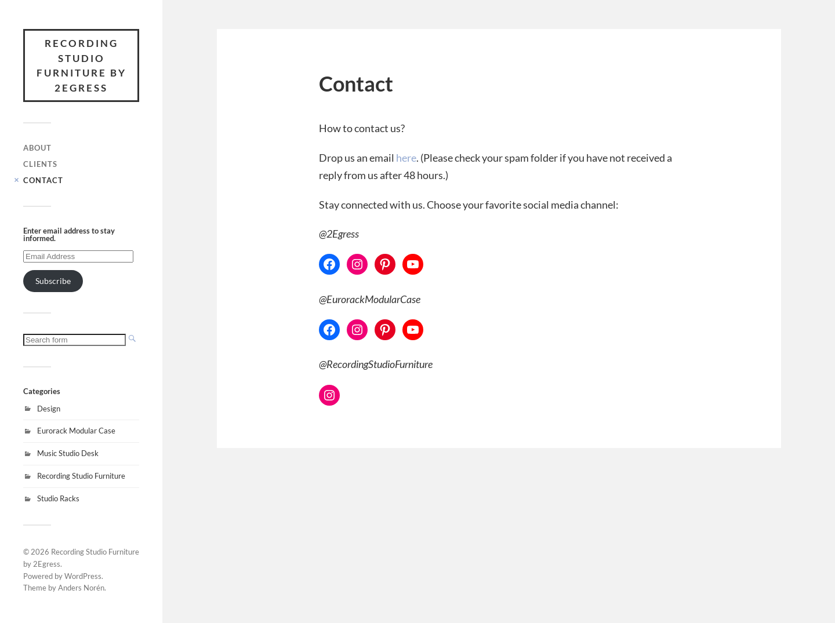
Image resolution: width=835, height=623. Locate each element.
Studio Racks (58, 498)
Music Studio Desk (68, 453)
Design (48, 408)
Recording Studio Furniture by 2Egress (81, 65)
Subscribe (53, 281)
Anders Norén (81, 587)
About (37, 147)
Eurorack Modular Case (76, 430)
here (406, 157)
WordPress (82, 576)
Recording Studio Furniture (81, 475)
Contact (43, 180)
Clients (40, 164)
